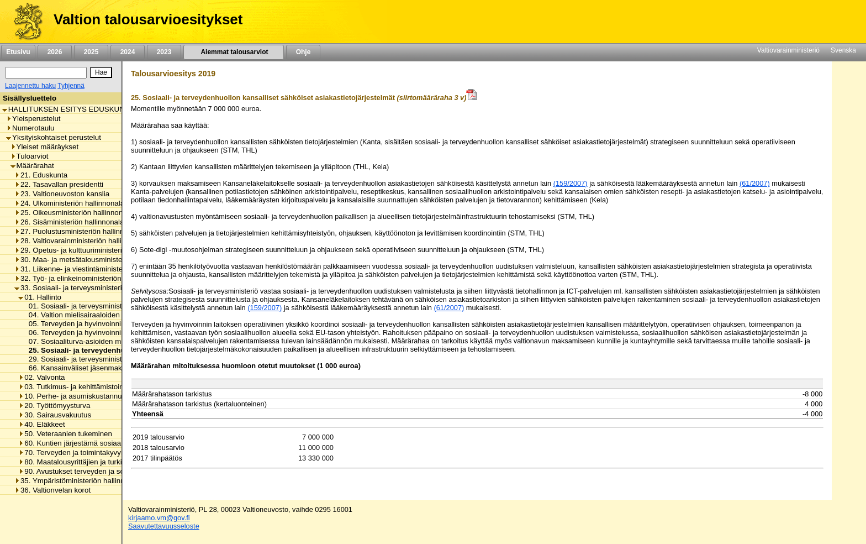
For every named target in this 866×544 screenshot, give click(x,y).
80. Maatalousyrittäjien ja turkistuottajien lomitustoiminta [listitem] (112, 462)
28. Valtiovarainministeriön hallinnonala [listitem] (80, 241)
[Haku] (46, 73)
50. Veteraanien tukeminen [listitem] (65, 434)
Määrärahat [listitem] (32, 165)
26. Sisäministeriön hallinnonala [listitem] (69, 222)
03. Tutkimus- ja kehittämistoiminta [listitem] (77, 387)
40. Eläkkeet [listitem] (41, 424)
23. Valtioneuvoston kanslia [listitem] (61, 194)
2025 (91, 52)
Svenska (843, 50)
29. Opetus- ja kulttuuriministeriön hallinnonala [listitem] (92, 250)
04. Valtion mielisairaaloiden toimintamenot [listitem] (95, 315)
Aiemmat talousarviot (233, 52)
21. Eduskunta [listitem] (40, 175)
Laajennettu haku (30, 86)
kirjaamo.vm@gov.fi (159, 518)
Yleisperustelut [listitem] (33, 118)
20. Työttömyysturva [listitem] (54, 405)
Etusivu (18, 52)
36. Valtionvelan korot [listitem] (52, 490)
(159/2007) (570, 183)
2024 (128, 52)
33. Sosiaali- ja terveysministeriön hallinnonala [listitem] (92, 288)
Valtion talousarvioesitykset (148, 19)
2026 (55, 52)
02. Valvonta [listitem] (41, 377)
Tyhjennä (71, 86)
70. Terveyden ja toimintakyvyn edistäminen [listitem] (92, 452)
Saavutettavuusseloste (163, 526)
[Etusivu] (24, 21)
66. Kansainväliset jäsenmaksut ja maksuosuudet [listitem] (106, 368)
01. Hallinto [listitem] (39, 297)
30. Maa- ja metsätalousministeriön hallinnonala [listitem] (95, 259)
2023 (164, 52)
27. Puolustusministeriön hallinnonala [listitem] (78, 231)
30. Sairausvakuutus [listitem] (54, 415)
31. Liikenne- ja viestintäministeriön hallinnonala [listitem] (95, 269)
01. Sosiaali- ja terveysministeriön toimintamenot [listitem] (105, 306)
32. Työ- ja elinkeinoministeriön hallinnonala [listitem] (88, 278)
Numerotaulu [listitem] (30, 128)
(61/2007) (755, 183)
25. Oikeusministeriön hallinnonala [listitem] (73, 212)
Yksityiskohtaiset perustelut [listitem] (53, 137)
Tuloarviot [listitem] (29, 156)
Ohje (303, 52)
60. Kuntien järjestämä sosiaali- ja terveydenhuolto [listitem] (103, 443)
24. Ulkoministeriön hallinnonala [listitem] (69, 203)
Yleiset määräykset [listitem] (44, 147)
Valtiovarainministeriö (788, 50)
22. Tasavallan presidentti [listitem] (58, 184)
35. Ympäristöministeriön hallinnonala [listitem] (78, 481)
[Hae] (101, 72)
